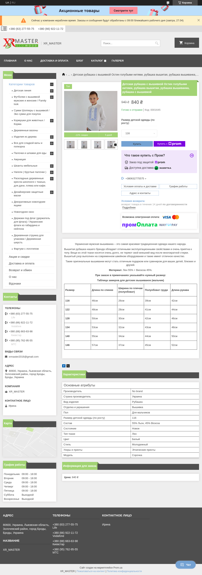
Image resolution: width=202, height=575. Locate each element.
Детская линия (22, 90)
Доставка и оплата (21, 263)
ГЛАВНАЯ (10, 60)
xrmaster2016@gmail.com (24, 356)
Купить (137, 143)
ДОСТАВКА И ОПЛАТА (54, 60)
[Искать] (156, 43)
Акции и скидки (19, 256)
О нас (13, 276)
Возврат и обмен (20, 270)
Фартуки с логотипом (26, 248)
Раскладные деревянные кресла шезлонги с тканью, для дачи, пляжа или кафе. (30, 182)
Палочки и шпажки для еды (30, 153)
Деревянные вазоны (26, 130)
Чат (185, 565)
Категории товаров (22, 84)
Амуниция (20, 159)
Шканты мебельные (25, 165)
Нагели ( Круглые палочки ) (30, 171)
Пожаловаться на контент (91, 571)
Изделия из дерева (25, 136)
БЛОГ (79, 60)
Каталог (97, 60)
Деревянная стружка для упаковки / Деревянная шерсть (28, 239)
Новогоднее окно (24, 211)
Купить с (169, 144)
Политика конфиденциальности (124, 571)
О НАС (28, 60)
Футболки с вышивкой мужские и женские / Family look (30, 100)
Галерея (118, 60)
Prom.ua (117, 567)
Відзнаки (15, 283)
